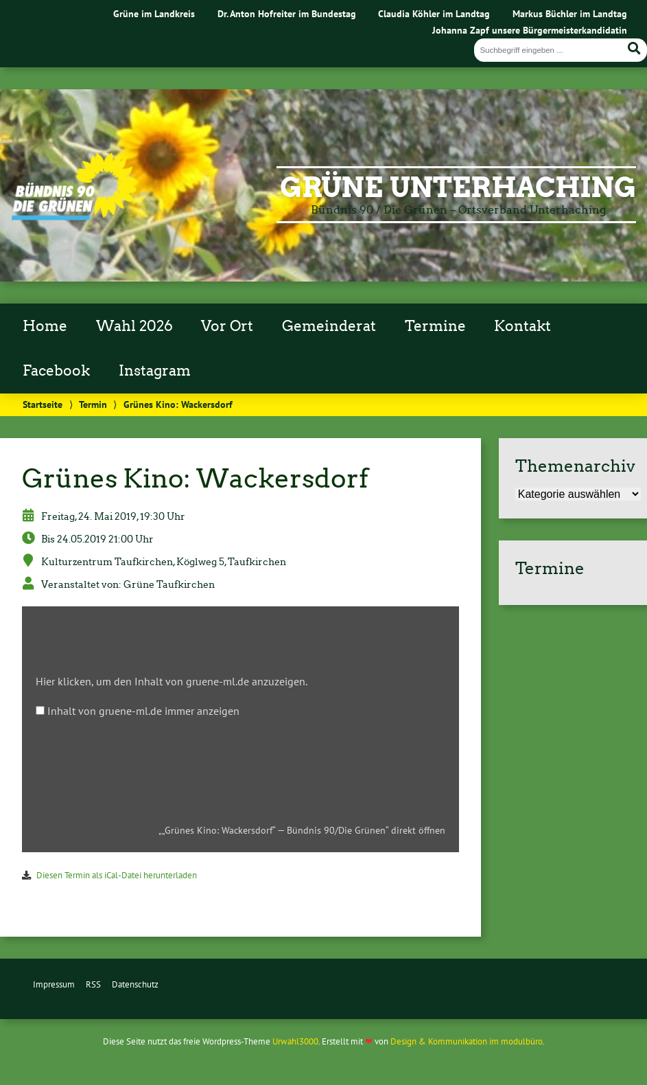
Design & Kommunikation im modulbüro (466, 1041)
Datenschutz (135, 984)
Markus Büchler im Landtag (570, 13)
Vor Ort (227, 326)
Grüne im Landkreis (154, 13)
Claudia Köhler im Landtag (434, 13)
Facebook (56, 371)
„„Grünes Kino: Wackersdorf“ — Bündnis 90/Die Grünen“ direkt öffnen (301, 830)
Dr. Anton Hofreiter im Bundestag (286, 13)
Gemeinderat (329, 326)
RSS (93, 984)
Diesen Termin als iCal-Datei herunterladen (116, 875)
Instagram (155, 371)
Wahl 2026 (134, 326)
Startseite (42, 404)
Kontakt (522, 326)
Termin (93, 404)
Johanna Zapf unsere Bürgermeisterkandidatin (529, 29)
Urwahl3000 (295, 1041)
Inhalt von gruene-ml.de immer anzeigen (143, 711)
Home (45, 326)
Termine (435, 326)
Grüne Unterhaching (458, 187)
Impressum (54, 984)
